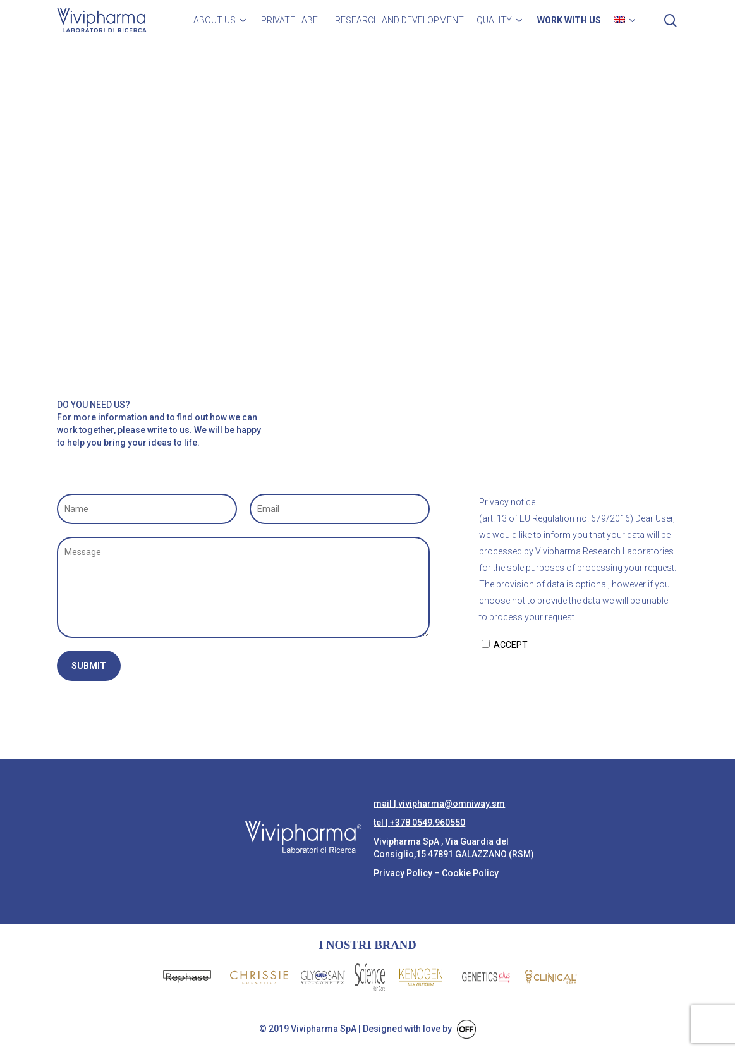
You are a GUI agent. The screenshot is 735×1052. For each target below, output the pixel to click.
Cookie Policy (470, 873)
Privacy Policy (403, 873)
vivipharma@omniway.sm (451, 803)
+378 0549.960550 (427, 822)
